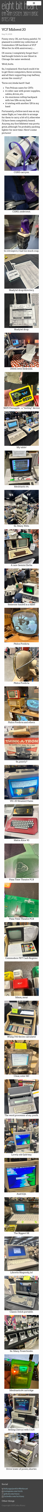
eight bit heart (20, 5)
